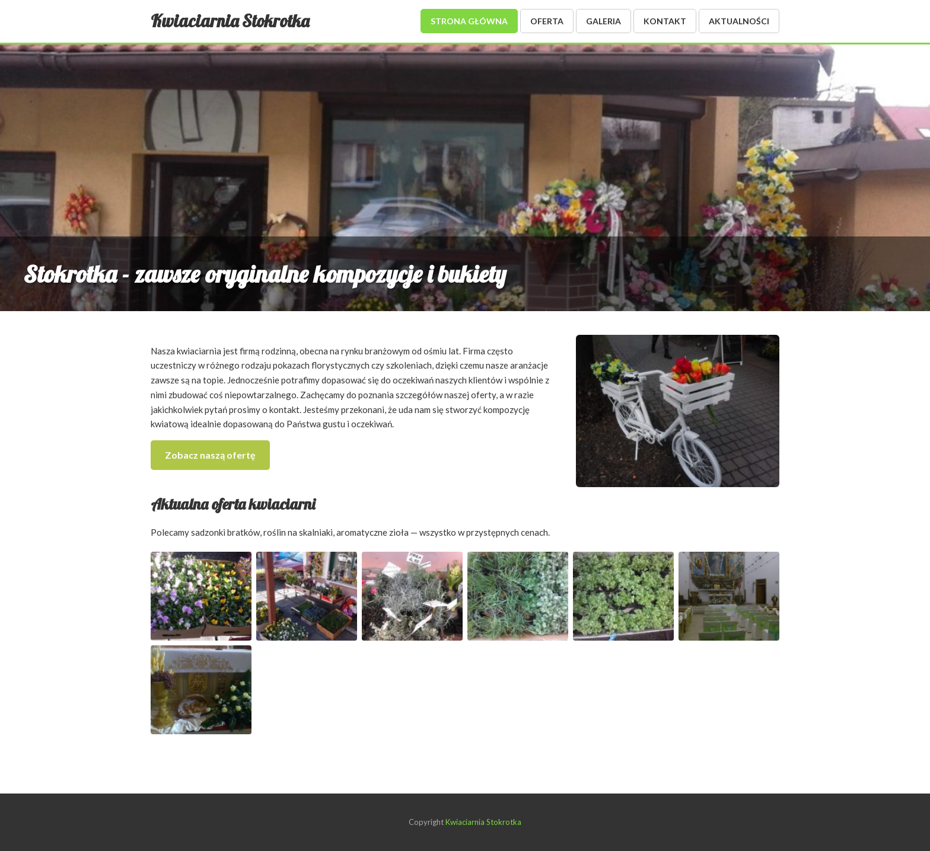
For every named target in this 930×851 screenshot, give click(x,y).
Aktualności (739, 21)
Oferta (546, 21)
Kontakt (665, 21)
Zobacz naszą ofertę (210, 454)
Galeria (603, 21)
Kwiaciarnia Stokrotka (230, 20)
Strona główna (469, 21)
